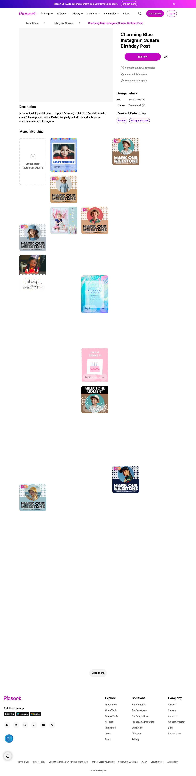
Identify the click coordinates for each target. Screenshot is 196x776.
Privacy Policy (39, 762)
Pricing (135, 739)
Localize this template (136, 80)
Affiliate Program (176, 722)
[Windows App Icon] (35, 715)
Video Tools (111, 710)
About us (172, 716)
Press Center (174, 733)
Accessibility (172, 762)
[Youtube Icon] (43, 725)
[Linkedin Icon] (34, 725)
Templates (110, 727)
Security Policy (157, 762)
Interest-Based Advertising (103, 762)
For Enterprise (139, 704)
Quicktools (137, 727)
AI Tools (109, 722)
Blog (170, 727)
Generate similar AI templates (140, 67)
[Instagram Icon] (25, 725)
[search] (140, 13)
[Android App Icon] (22, 715)
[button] (47, 13)
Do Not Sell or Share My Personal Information (68, 762)
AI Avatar (136, 733)
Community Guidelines (128, 762)
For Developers (139, 710)
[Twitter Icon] (16, 725)
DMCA (144, 762)
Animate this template (136, 74)
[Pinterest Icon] (52, 725)
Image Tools (111, 704)
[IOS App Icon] (9, 715)
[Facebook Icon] (7, 725)
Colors (108, 733)
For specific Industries (143, 722)
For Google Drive (140, 716)
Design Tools (111, 716)
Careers (172, 710)
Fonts (108, 739)
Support (172, 704)
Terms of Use (23, 762)
